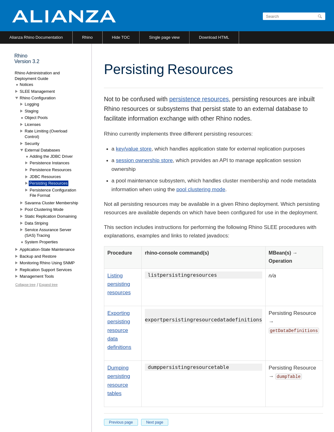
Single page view (164, 37)
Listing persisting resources (119, 284)
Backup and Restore (38, 256)
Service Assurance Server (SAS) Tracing (48, 232)
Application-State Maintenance (47, 249)
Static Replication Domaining (50, 216)
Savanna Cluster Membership (51, 203)
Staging (31, 111)
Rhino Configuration (38, 98)
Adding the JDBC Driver (51, 156)
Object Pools (36, 117)
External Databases (42, 150)
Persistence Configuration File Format (53, 193)
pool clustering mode (200, 189)
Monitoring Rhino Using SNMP (47, 263)
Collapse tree (25, 284)
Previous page (121, 422)
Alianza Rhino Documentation (36, 37)
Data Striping (36, 223)
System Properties (41, 242)
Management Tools (37, 276)
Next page (154, 422)
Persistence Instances (49, 163)
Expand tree (48, 284)
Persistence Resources (50, 169)
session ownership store (144, 160)
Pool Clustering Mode (44, 209)
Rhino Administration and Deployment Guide (37, 76)
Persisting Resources (48, 183)
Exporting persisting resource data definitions (119, 330)
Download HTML (214, 37)
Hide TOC (121, 37)
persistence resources (199, 99)
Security (32, 143)
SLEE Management (37, 91)
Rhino (87, 37)
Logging (32, 104)
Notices (26, 84)
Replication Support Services (46, 269)
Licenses (33, 124)
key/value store (133, 149)
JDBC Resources (45, 176)
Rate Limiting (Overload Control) (46, 134)
